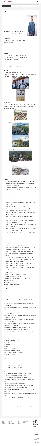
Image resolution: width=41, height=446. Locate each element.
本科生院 (9, 422)
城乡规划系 (19, 423)
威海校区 (24, 422)
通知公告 (3, 421)
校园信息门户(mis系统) (10, 421)
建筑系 (18, 422)
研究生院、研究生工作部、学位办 (11, 423)
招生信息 (3, 422)
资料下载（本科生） (4, 423)
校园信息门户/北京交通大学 (26, 421)
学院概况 (18, 421)
